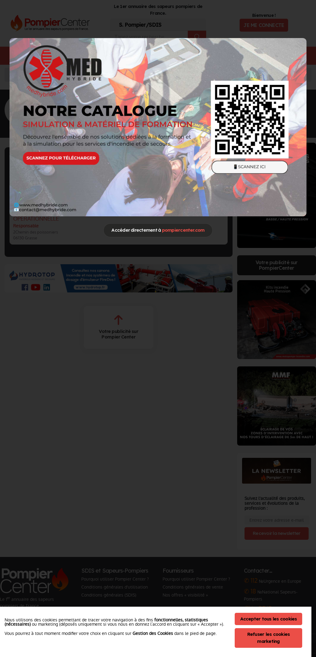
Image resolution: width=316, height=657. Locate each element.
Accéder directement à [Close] (157, 230)
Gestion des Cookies (153, 633)
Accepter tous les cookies (268, 619)
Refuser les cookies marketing (268, 637)
